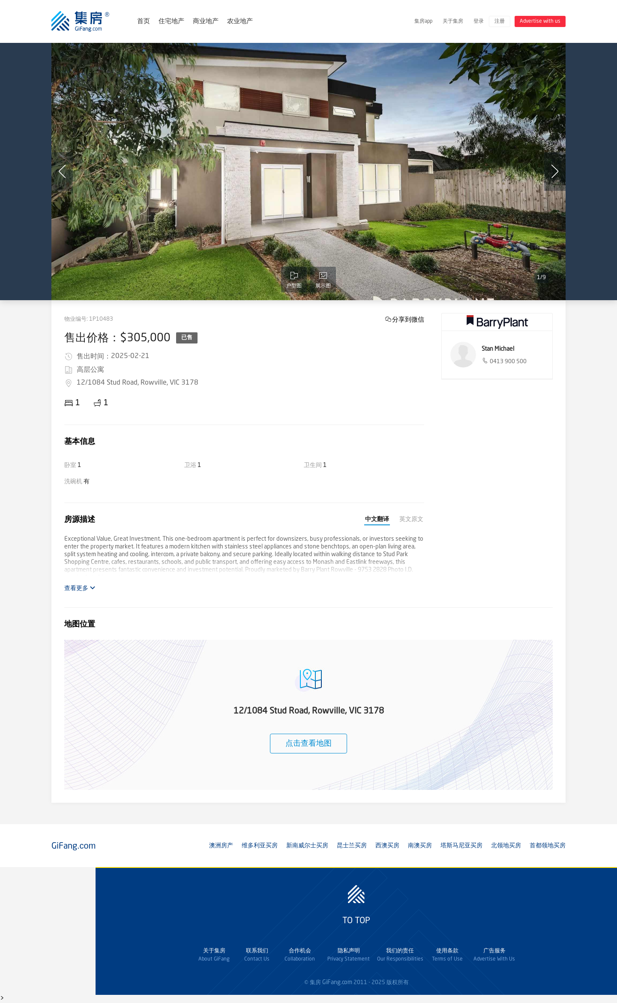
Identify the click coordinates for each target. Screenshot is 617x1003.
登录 (478, 21)
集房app (423, 21)
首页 (143, 21)
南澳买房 (420, 846)
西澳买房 (387, 846)
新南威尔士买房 (307, 846)
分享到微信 (408, 319)
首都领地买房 (548, 846)
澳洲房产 (221, 846)
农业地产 (240, 21)
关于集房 (453, 21)
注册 (499, 21)
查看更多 (80, 588)
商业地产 (206, 21)
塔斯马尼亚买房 (461, 846)
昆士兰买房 (352, 846)
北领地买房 (506, 846)
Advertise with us (540, 21)
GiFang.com (337, 982)
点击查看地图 (308, 743)
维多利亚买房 (260, 846)
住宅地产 (171, 21)
